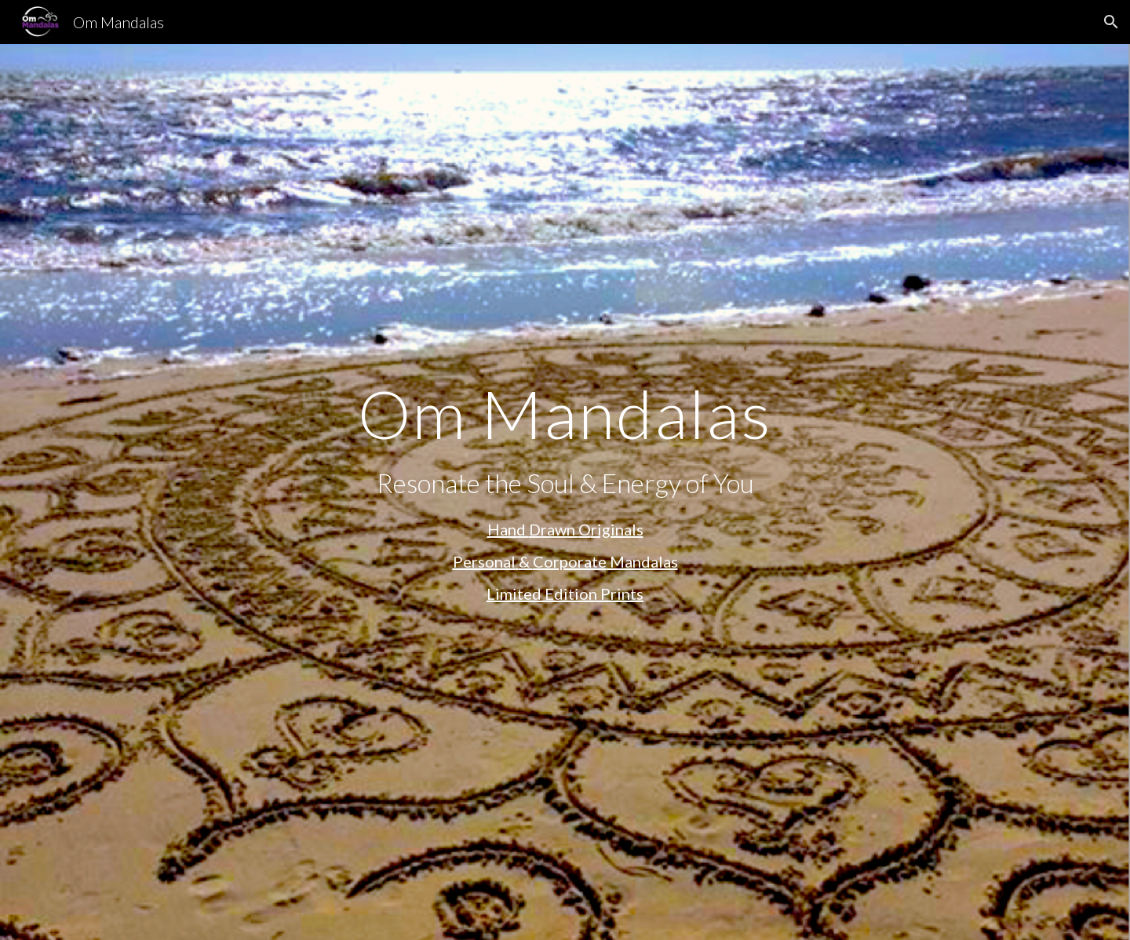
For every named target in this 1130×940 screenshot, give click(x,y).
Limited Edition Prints (565, 593)
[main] (565, 413)
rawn (559, 529)
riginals (617, 529)
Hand (508, 529)
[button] (1111, 22)
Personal (484, 561)
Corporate (570, 561)
